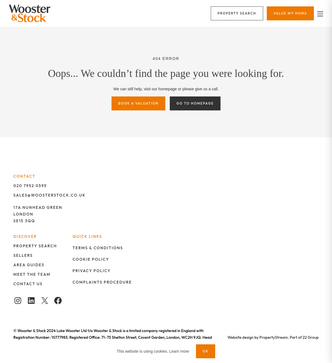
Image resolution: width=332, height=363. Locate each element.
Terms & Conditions (97, 247)
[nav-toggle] (319, 13)
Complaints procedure (102, 282)
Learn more (179, 351)
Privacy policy (91, 270)
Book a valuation (138, 103)
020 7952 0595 (30, 185)
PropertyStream (274, 337)
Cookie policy (90, 259)
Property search (35, 245)
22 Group (311, 337)
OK (206, 351)
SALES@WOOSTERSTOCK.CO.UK (49, 195)
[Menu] (237, 13)
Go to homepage (195, 103)
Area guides (28, 264)
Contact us (28, 283)
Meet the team (31, 274)
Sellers (23, 255)
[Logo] (33, 13)
